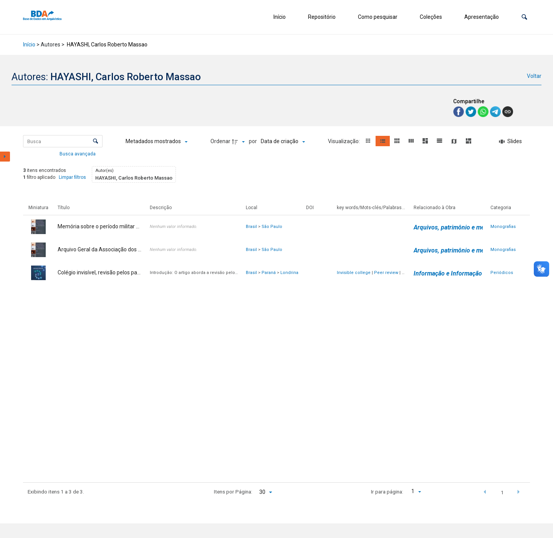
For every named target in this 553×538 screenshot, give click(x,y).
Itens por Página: (233, 491)
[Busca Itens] (63, 141)
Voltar (534, 76)
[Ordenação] (283, 141)
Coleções (431, 17)
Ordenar (220, 141)
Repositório (322, 17)
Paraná (269, 272)
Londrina (289, 272)
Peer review (386, 272)
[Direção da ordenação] (239, 141)
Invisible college (354, 272)
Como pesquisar (377, 17)
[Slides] (511, 141)
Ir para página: (387, 491)
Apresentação (481, 17)
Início (279, 17)
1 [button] (502, 492)
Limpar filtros (72, 177)
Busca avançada (78, 153)
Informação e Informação (448, 273)
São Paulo (272, 226)
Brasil (251, 226)
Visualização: (344, 141)
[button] (524, 17)
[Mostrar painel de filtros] (5, 157)
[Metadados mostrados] (156, 141)
